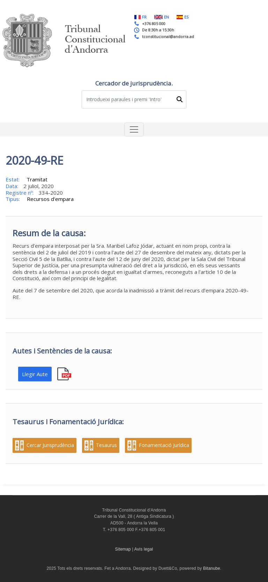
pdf (65, 374)
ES (182, 17)
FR (140, 17)
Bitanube (211, 568)
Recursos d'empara (50, 198)
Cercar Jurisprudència (50, 445)
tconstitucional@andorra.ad (168, 36)
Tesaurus (106, 445)
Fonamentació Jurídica (164, 445)
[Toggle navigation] (134, 129)
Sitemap (123, 549)
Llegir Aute (35, 374)
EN (161, 17)
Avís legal (143, 549)
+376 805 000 (153, 23)
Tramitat (37, 179)
